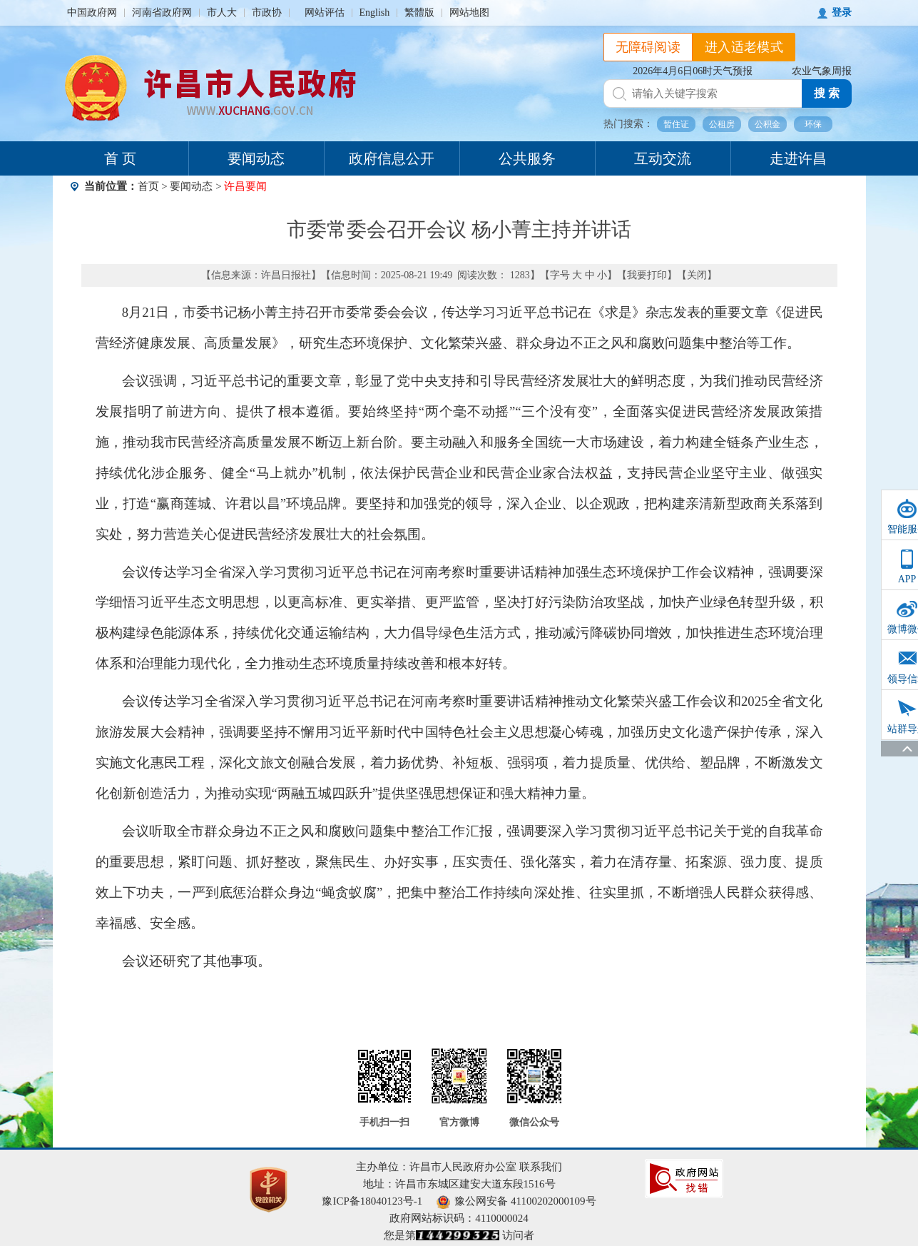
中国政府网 (92, 12)
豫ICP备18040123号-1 (372, 1201)
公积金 (767, 124)
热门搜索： (628, 123)
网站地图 (469, 12)
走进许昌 (798, 158)
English (374, 12)
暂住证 (676, 124)
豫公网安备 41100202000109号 (516, 1201)
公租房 (722, 124)
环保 (813, 124)
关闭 (697, 275)
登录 (842, 12)
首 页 (120, 158)
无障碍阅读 (648, 47)
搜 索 (827, 93)
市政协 (267, 12)
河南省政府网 (162, 12)
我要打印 (647, 275)
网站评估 (325, 12)
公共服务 (527, 158)
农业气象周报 (822, 71)
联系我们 (540, 1166)
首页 (148, 186)
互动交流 (662, 158)
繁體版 (419, 12)
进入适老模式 (744, 47)
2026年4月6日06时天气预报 (693, 71)
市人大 (222, 12)
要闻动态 (256, 158)
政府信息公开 (391, 158)
